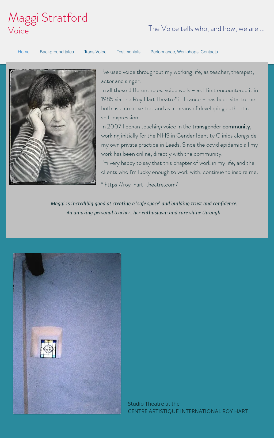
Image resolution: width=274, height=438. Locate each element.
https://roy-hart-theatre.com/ (141, 184)
